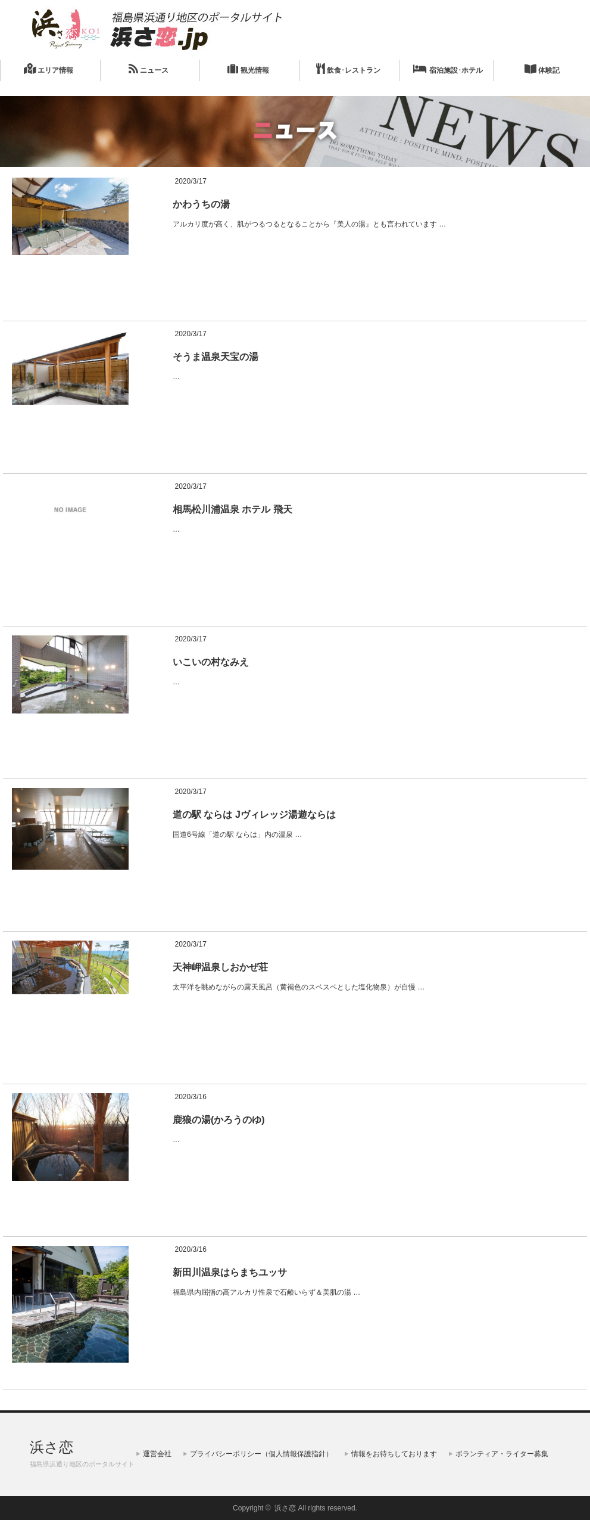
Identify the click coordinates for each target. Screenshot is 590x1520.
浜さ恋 (51, 1447)
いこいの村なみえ (211, 662)
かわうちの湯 (201, 204)
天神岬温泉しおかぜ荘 (220, 967)
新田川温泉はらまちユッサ (230, 1272)
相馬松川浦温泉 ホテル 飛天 (232, 509)
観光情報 (248, 69)
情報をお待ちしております (394, 1454)
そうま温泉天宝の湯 (215, 357)
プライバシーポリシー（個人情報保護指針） (261, 1454)
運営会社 (157, 1454)
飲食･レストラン (348, 69)
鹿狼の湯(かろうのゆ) (219, 1120)
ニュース (148, 69)
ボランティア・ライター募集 (501, 1454)
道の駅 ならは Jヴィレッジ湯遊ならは (254, 814)
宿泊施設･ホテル (447, 69)
